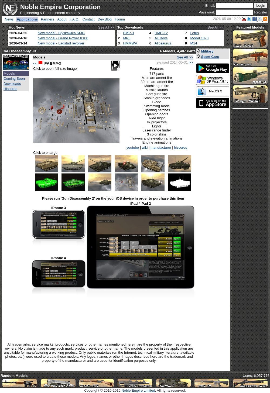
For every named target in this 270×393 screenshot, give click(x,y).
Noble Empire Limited (138, 390)
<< (35, 63)
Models (9, 73)
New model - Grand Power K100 (63, 38)
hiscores (180, 147)
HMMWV (130, 43)
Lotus (194, 33)
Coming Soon (14, 78)
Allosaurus (163, 43)
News (9, 19)
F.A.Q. (74, 19)
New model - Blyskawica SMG (61, 33)
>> (191, 62)
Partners (47, 19)
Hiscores (10, 89)
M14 (193, 43)
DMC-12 (161, 33)
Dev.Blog (105, 19)
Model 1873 (199, 38)
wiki (145, 147)
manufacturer (161, 147)
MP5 (126, 38)
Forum (120, 19)
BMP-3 (128, 33)
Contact (89, 19)
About (61, 19)
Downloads (12, 84)
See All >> (106, 27)
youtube (133, 147)
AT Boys (161, 38)
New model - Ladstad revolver (61, 43)
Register (260, 12)
